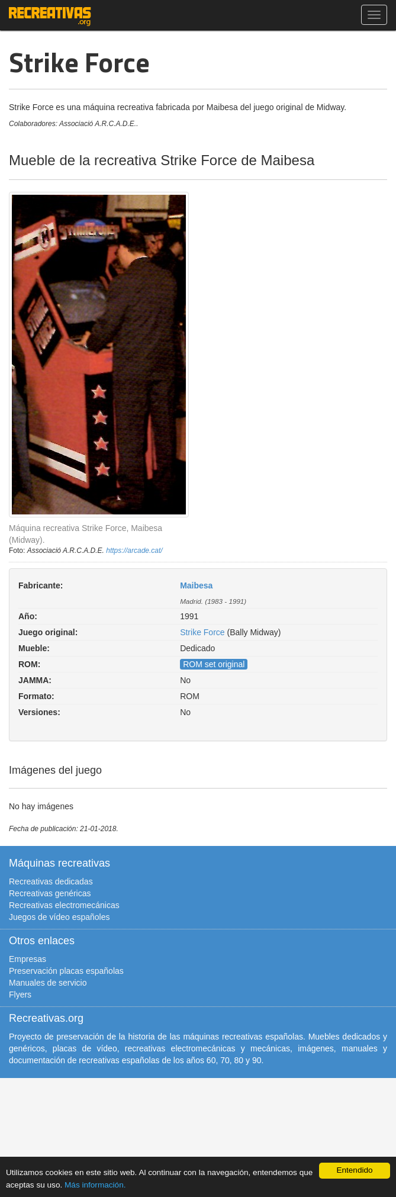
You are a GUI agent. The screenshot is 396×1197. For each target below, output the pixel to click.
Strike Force (202, 632)
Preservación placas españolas (66, 971)
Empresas (27, 959)
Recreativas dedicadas (51, 881)
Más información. (95, 1184)
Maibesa (196, 585)
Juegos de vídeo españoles (59, 917)
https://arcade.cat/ (134, 550)
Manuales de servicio (48, 982)
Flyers (20, 994)
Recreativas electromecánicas (64, 905)
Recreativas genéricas (50, 893)
